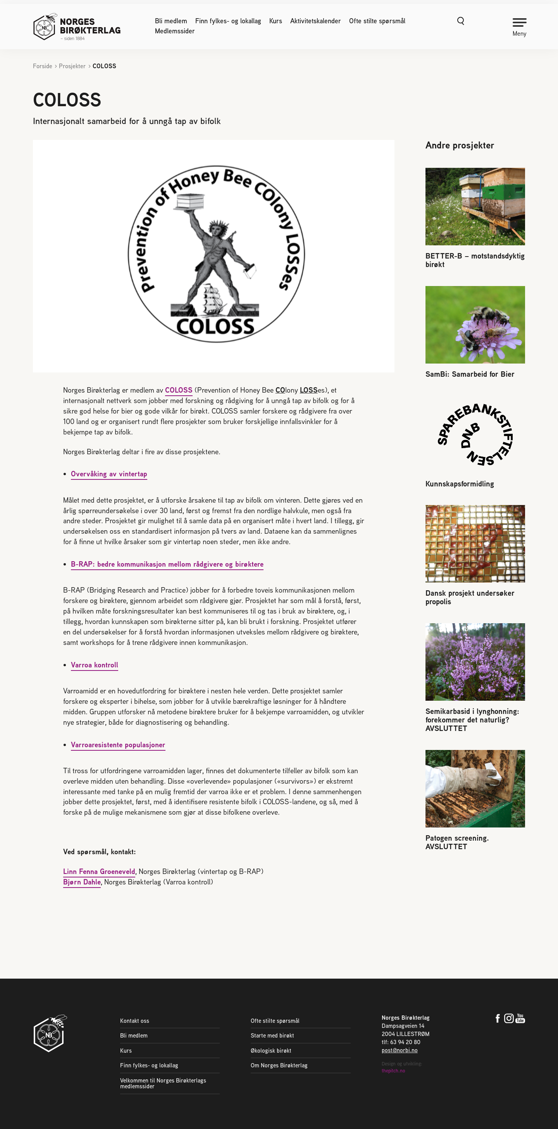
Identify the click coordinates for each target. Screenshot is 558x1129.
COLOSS (179, 389)
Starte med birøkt (272, 1036)
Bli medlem (171, 21)
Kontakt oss (134, 1021)
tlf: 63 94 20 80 (401, 1042)
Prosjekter (72, 66)
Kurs (275, 21)
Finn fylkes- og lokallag (228, 21)
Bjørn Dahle (82, 882)
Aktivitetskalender (315, 21)
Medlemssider (175, 31)
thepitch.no (393, 1071)
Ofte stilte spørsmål (377, 21)
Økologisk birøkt (271, 1051)
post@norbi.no (400, 1050)
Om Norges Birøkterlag (279, 1066)
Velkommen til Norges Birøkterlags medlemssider (163, 1084)
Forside (42, 66)
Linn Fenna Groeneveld (99, 872)
